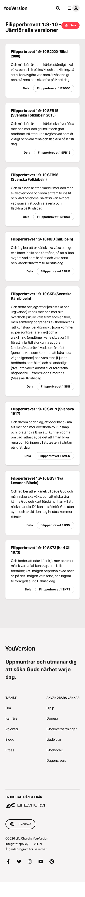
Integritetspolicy (16, 844)
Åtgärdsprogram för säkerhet (26, 849)
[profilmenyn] (72, 8)
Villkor (38, 844)
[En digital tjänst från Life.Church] (42, 799)
